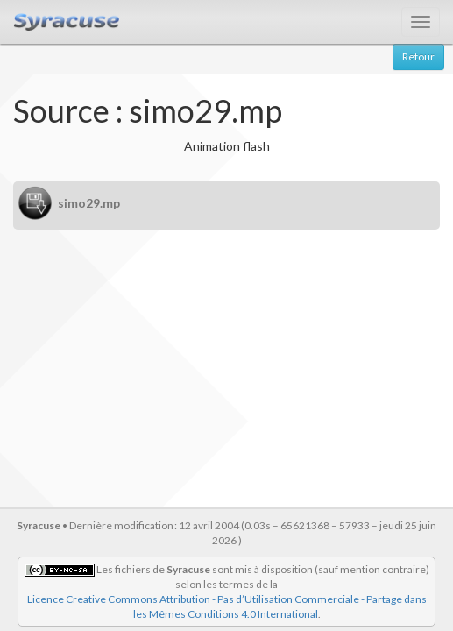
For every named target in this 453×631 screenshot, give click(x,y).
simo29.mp (89, 202)
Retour (418, 56)
